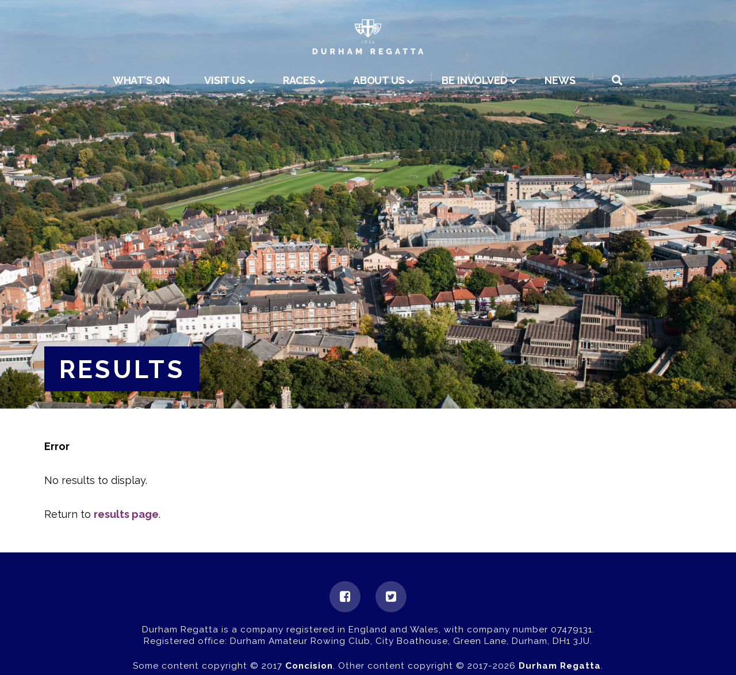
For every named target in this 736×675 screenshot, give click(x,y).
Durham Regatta (560, 666)
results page (126, 514)
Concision (309, 666)
